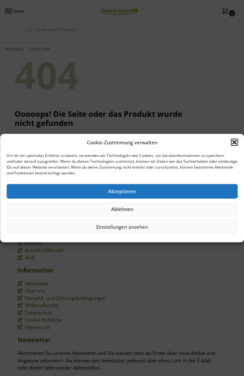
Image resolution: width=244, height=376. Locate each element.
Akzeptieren (122, 191)
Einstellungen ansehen (122, 227)
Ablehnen (122, 209)
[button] (234, 142)
